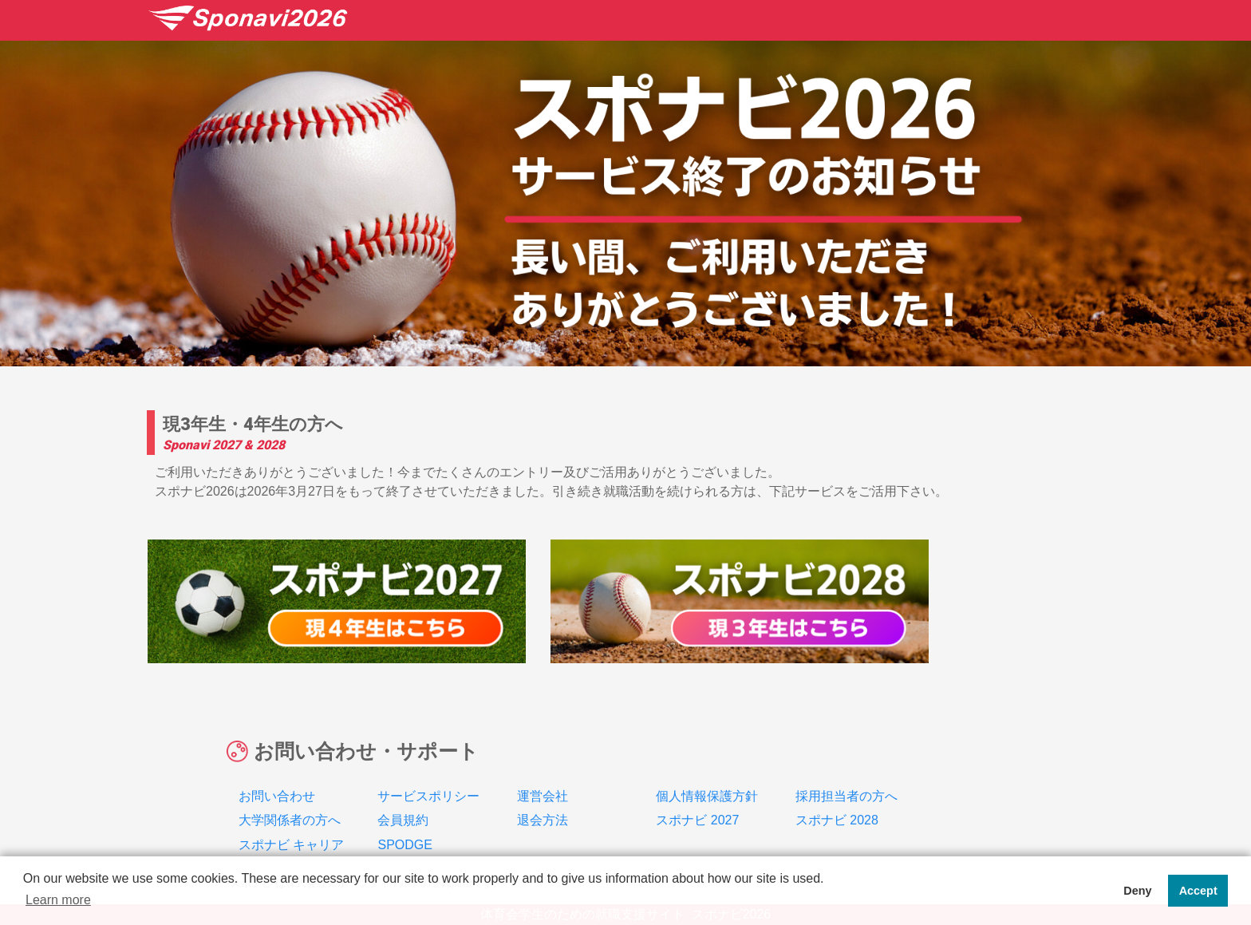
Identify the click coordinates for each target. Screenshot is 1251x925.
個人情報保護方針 (707, 776)
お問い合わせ (277, 776)
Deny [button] (1137, 890)
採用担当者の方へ (846, 776)
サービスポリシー (428, 776)
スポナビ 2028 (836, 801)
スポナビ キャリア (291, 825)
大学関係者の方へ (290, 801)
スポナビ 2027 (697, 801)
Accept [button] (1198, 890)
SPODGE (404, 825)
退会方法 (542, 801)
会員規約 (402, 801)
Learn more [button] (58, 900)
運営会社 (542, 776)
